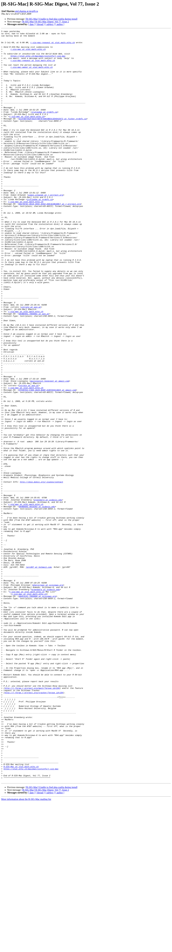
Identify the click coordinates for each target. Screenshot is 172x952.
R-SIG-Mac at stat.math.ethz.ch (21, 914)
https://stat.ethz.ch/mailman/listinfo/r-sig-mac (37, 61)
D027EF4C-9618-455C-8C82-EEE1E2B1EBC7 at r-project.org (50, 238)
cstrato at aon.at (31, 362)
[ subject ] (50, 24)
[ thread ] (40, 24)
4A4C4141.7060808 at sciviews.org (37, 709)
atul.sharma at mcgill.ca (26, 11)
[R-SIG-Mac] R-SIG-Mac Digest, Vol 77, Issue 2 (45, 21)
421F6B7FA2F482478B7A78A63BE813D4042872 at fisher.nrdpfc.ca (52, 136)
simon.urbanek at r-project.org (45, 228)
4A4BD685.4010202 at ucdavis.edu (37, 602)
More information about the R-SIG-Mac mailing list (26, 949)
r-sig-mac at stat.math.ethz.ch (28, 53)
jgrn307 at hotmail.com (39, 674)
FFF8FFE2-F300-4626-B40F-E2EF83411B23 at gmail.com (47, 462)
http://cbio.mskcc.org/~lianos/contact (41, 572)
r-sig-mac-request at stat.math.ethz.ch (52, 45)
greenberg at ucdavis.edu (48, 594)
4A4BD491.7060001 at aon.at (34, 370)
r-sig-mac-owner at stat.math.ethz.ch (31, 74)
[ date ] (31, 24)
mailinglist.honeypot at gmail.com (49, 451)
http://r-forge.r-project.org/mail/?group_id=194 (32, 820)
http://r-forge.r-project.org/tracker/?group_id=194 (34, 825)
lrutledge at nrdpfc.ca (44, 128)
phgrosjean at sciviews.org (48, 696)
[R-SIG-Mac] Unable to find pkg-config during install (51, 19)
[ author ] (59, 24)
